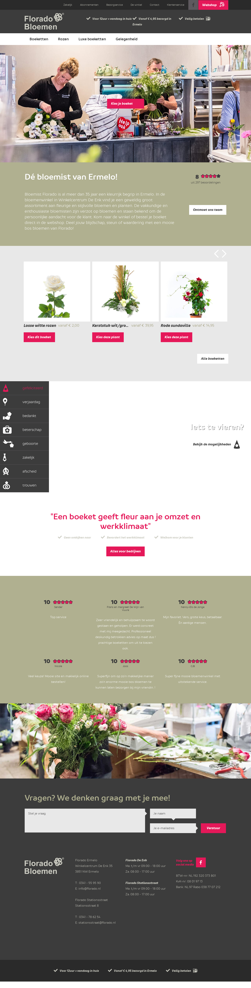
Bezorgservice (114, 4)
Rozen (63, 39)
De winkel (136, 4)
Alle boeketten (212, 365)
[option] (57, 305)
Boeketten (39, 39)
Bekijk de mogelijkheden (216, 449)
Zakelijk (67, 4)
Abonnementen (89, 4)
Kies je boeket (125, 105)
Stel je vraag (85, 827)
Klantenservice (175, 4)
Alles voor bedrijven (125, 558)
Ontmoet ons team (207, 210)
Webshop (213, 3)
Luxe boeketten (92, 39)
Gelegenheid (126, 39)
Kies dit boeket (39, 344)
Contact (154, 4)
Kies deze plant (108, 344)
